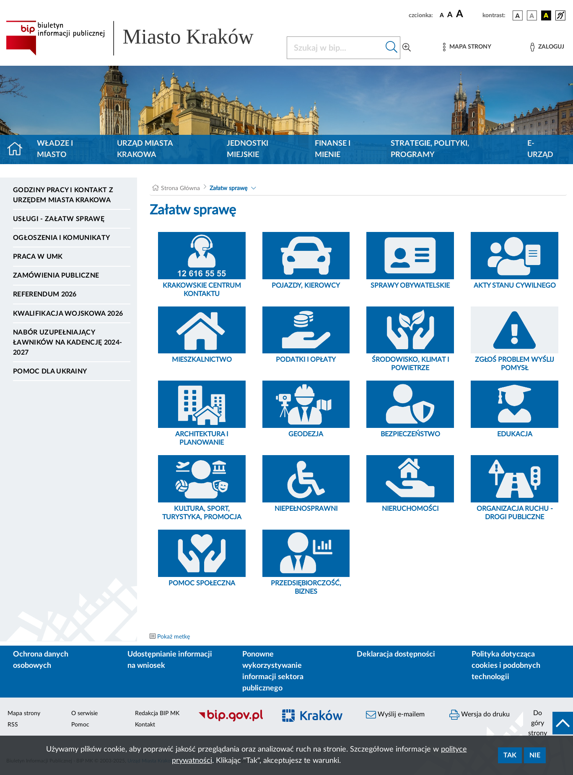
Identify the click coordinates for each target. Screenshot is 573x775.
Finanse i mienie (332, 149)
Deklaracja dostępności (396, 654)
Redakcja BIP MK (157, 713)
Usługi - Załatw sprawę (58, 219)
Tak (509, 755)
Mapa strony (24, 713)
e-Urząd (540, 149)
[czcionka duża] (468, 14)
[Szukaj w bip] (391, 47)
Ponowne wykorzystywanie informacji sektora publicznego (272, 671)
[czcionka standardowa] (442, 15)
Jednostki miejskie (247, 149)
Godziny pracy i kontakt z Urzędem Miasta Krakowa (63, 195)
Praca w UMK (38, 256)
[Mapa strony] (467, 47)
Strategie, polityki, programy (430, 149)
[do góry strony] (548, 723)
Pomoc (80, 725)
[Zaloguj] (547, 47)
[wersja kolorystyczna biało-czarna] (532, 15)
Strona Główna (180, 188)
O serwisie (84, 713)
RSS (13, 725)
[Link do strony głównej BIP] (141, 38)
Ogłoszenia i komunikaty (61, 237)
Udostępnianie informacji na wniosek (169, 660)
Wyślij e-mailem (395, 715)
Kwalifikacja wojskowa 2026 (68, 313)
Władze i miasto (55, 149)
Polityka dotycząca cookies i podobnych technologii (506, 666)
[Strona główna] (18, 149)
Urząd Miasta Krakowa (145, 149)
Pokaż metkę (173, 637)
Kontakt (145, 725)
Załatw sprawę (228, 188)
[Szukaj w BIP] (335, 47)
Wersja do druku (479, 715)
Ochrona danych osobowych (40, 660)
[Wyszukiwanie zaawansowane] (406, 48)
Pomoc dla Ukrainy (50, 371)
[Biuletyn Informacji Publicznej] (232, 720)
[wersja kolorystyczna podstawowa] (517, 15)
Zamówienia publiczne (56, 275)
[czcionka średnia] (450, 15)
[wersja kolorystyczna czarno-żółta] (546, 15)
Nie (534, 755)
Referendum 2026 (45, 294)
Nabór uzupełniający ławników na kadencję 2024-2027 (67, 342)
